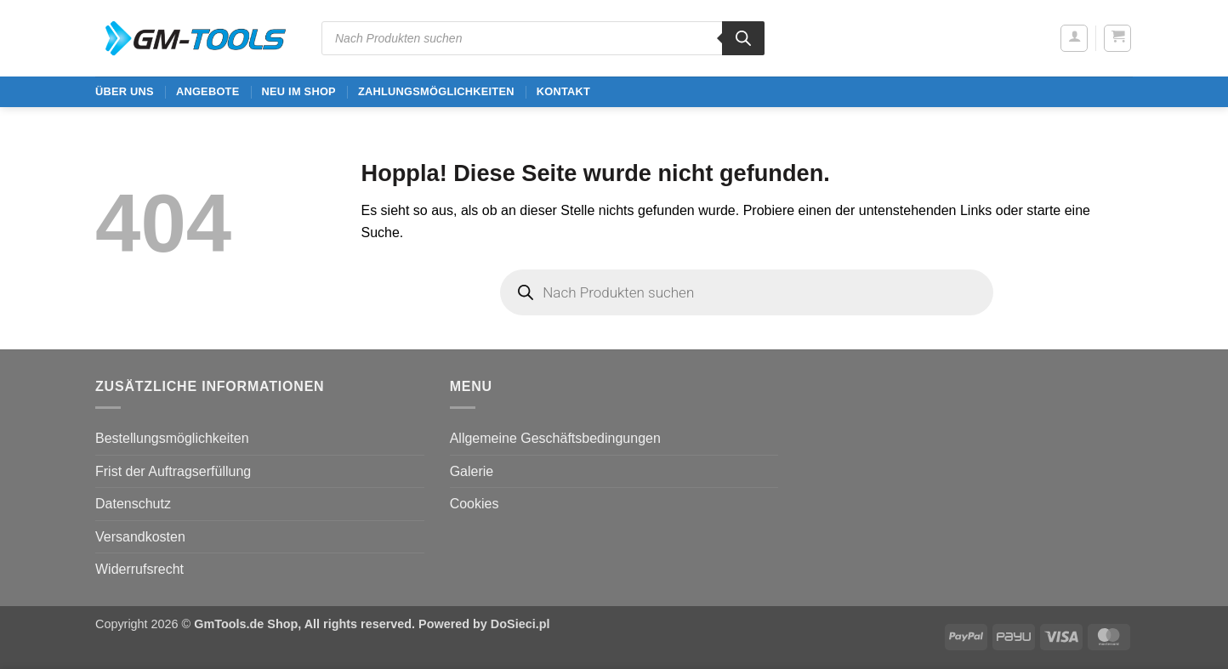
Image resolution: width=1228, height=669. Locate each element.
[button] (1074, 38)
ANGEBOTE (208, 91)
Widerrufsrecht (139, 569)
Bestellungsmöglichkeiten (172, 438)
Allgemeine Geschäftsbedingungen (555, 438)
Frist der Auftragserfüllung (173, 471)
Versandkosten (140, 537)
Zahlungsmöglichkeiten (436, 91)
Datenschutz (133, 503)
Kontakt (563, 91)
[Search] (743, 38)
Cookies (474, 503)
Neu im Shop (298, 91)
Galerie (472, 471)
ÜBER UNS (124, 91)
